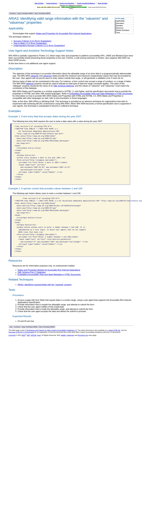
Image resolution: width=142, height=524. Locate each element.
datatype (30, 84)
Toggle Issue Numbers (67, 3)
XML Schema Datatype (63, 86)
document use (83, 335)
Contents (13, 13)
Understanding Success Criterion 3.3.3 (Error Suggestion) (39, 45)
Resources (119, 28)
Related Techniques (122, 30)
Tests (118, 32)
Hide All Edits (39, 3)
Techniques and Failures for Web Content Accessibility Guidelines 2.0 (52, 330)
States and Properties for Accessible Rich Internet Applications (64, 33)
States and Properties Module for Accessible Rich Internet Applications (49, 270)
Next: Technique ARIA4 (42, 13)
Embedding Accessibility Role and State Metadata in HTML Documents (101, 94)
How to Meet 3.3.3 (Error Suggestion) (30, 43)
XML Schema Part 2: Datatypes (32, 272)
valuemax (47, 76)
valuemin (35, 76)
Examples (119, 25)
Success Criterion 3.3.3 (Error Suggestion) (32, 41)
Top (11, 327)
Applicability (120, 21)
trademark (70, 335)
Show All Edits (102, 3)
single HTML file (114, 330)
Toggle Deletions (51, 3)
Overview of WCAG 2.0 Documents (21, 332)
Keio (38, 335)
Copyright (12, 335)
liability (63, 335)
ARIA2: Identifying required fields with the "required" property (45, 285)
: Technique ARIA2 (25, 13)
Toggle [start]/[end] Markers (86, 3)
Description (120, 23)
